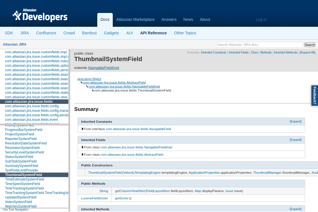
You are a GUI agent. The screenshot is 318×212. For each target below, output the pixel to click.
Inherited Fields (239, 52)
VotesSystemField (18, 202)
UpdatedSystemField (20, 197)
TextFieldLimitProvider (21, 170)
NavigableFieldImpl (103, 68)
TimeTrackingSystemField (24, 188)
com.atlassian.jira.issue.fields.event (31, 120)
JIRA (24, 33)
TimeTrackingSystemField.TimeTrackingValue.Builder (45, 193)
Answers (169, 19)
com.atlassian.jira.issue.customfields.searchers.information (49, 79)
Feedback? (315, 95)
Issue (229, 191)
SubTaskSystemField (21, 161)
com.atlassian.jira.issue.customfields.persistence (41, 70)
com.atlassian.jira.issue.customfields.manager (39, 61)
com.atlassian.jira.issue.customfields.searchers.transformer (49, 88)
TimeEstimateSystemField (24, 179)
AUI (129, 33)
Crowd (69, 33)
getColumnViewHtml (130, 191)
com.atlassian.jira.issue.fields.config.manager (39, 111)
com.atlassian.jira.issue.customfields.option (37, 66)
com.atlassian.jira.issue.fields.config (32, 106)
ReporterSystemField (21, 139)
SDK (9, 33)
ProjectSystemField (19, 134)
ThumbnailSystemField (23, 175)
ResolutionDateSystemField (26, 143)
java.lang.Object (89, 79)
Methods (266, 52)
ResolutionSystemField (22, 148)
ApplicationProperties (204, 172)
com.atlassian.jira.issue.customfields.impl (36, 52)
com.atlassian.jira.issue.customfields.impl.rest (39, 57)
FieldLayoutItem (158, 191)
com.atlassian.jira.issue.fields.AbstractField (114, 82)
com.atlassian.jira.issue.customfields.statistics (39, 93)
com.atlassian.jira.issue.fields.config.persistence (41, 115)
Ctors (254, 52)
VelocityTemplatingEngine (142, 172)
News (188, 19)
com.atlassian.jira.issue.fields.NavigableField (138, 129)
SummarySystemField (21, 166)
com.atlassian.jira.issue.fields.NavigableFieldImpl (124, 86)
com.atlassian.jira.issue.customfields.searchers (40, 75)
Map (198, 191)
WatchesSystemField (21, 206)
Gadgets (111, 33)
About (205, 19)
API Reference (153, 33)
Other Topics (185, 33)
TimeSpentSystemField (22, 184)
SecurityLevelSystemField (24, 152)
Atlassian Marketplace (135, 19)
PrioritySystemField (19, 125)
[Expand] (296, 121)
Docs (105, 19)
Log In (261, 19)
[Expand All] (307, 52)
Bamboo (89, 33)
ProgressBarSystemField (23, 130)
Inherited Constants (213, 52)
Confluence (46, 33)
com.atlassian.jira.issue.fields (29, 102)
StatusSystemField (19, 157)
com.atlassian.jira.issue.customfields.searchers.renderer (47, 84)
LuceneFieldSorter (94, 198)
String (104, 191)
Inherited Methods (285, 52)
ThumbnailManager (267, 172)
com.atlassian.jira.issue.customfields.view (36, 97)
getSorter (121, 198)
